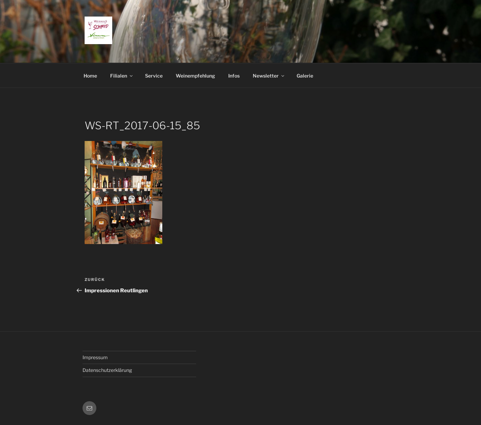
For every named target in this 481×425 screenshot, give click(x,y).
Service (154, 76)
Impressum (95, 357)
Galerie (305, 76)
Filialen (122, 76)
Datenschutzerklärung (107, 370)
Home (90, 76)
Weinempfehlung (195, 76)
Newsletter (269, 76)
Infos (234, 76)
